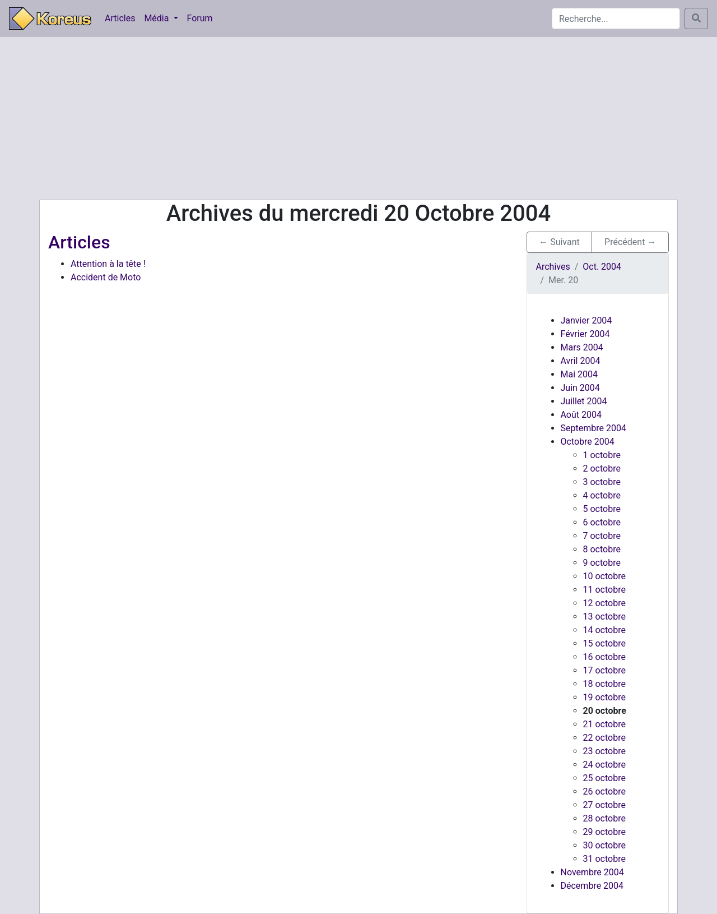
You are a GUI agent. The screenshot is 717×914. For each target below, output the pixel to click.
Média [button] (157, 18)
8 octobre (602, 549)
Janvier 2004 (586, 320)
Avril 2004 (580, 361)
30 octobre (604, 845)
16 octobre (604, 657)
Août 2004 (581, 414)
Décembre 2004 (592, 885)
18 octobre (604, 683)
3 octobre (602, 482)
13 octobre (604, 616)
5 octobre (602, 509)
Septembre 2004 (593, 428)
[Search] (616, 18)
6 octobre (602, 522)
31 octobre (604, 858)
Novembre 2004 (592, 872)
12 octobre (604, 603)
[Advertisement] (358, 118)
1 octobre (602, 455)
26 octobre (604, 791)
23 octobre (604, 751)
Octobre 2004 (587, 441)
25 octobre (604, 778)
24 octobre (604, 764)
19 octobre (604, 697)
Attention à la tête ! (108, 263)
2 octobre (602, 468)
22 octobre (604, 737)
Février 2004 (585, 334)
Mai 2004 (579, 374)
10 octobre (604, 576)
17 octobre (604, 670)
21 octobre (604, 724)
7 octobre (602, 535)
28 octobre (604, 818)
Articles (120, 18)
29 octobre (604, 832)
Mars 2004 (582, 347)
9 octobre (602, 562)
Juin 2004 (580, 387)
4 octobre (602, 495)
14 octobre (604, 630)
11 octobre (604, 589)
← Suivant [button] (559, 242)
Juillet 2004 (584, 401)
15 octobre (604, 643)
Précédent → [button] (630, 242)
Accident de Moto (106, 277)
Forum (200, 18)
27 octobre (604, 805)
